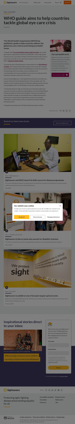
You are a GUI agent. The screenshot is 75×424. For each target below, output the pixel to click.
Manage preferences (53, 217)
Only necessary (37, 217)
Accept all (22, 217)
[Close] (60, 206)
